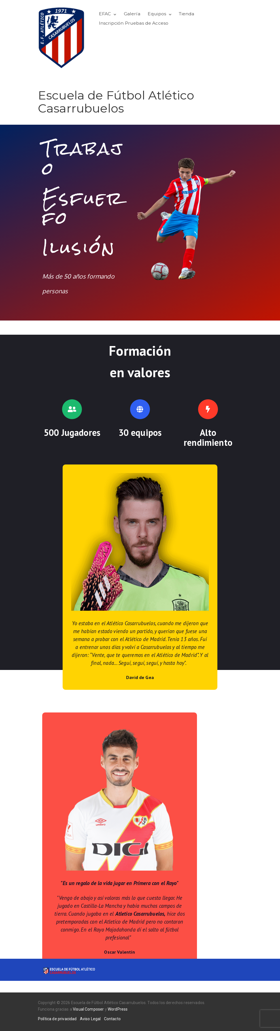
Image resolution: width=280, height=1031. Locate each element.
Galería (132, 13)
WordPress (118, 1009)
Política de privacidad (57, 1019)
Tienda (186, 13)
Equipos (157, 13)
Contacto (112, 1019)
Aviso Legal (90, 1019)
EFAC (105, 13)
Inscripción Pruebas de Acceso (134, 23)
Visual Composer (88, 1009)
